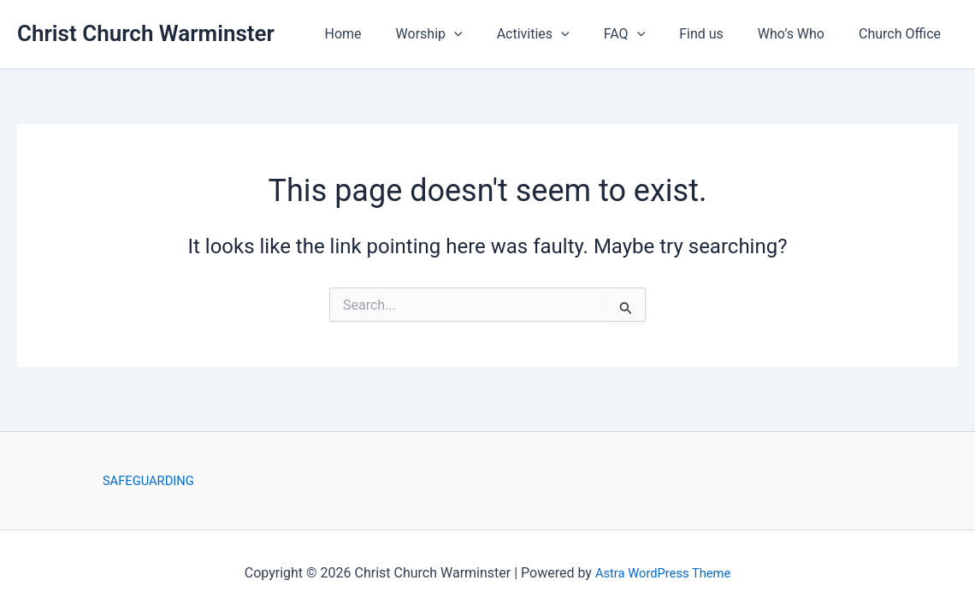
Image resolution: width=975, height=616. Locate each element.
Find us (718, 34)
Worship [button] (467, 34)
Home (387, 34)
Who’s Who (801, 34)
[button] (491, 34)
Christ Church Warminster (146, 33)
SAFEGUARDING (148, 479)
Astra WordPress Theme (662, 573)
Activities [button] (564, 34)
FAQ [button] (648, 34)
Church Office (903, 34)
